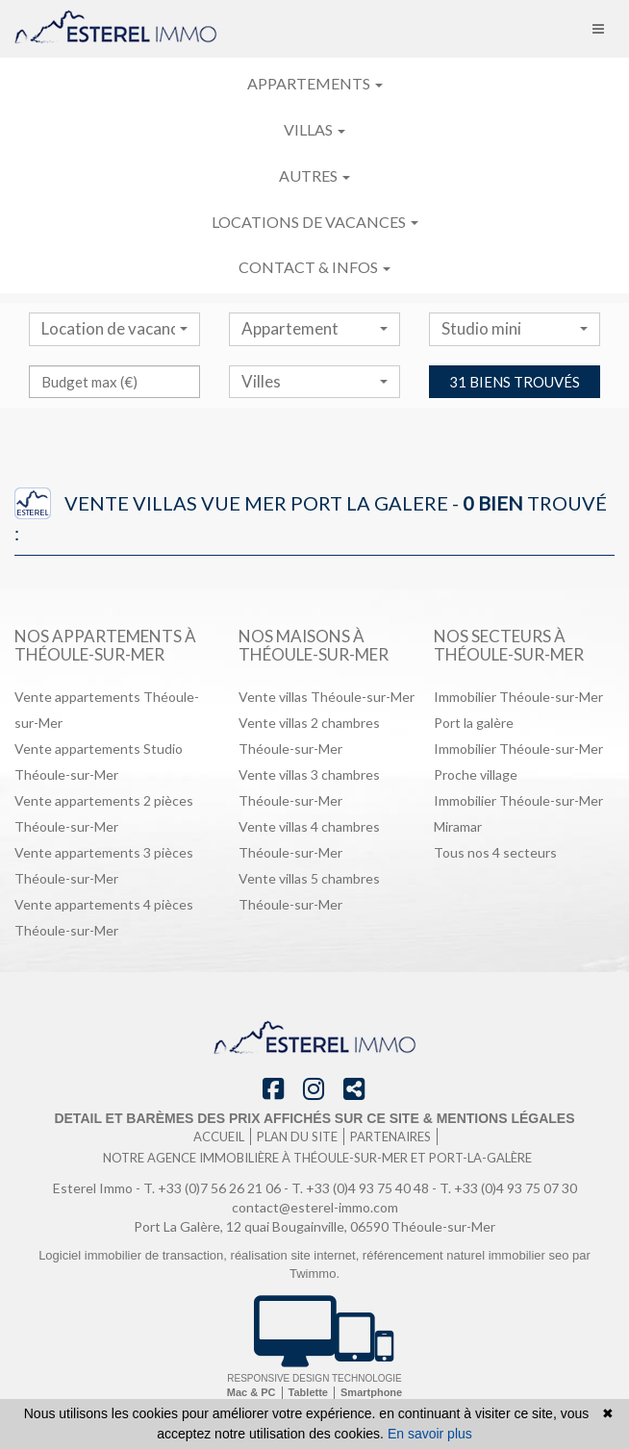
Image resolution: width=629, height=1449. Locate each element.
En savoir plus (430, 1433)
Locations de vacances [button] (315, 221)
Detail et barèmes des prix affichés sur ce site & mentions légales (314, 1118)
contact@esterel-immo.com (315, 1207)
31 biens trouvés (514, 434)
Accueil (218, 1136)
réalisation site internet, (297, 1255)
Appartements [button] (315, 83)
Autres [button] (314, 175)
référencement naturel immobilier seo (467, 1255)
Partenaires (390, 1136)
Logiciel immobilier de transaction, (134, 1255)
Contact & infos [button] (314, 267)
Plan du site (297, 1136)
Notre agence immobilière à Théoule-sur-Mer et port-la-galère (317, 1157)
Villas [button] (314, 129)
